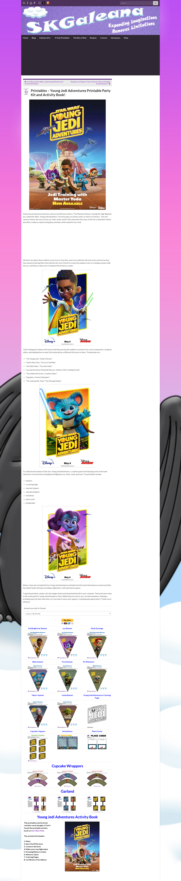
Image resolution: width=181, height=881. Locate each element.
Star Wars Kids (37, 831)
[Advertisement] (90, 58)
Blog (34, 38)
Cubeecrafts (45, 38)
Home (25, 38)
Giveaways (115, 38)
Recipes (93, 38)
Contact (103, 38)
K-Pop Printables (62, 38)
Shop (126, 38)
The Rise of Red (79, 38)
